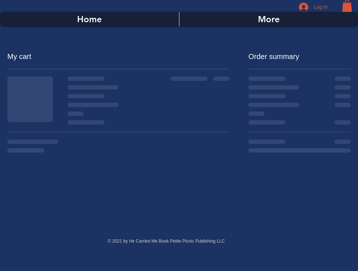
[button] (347, 6)
